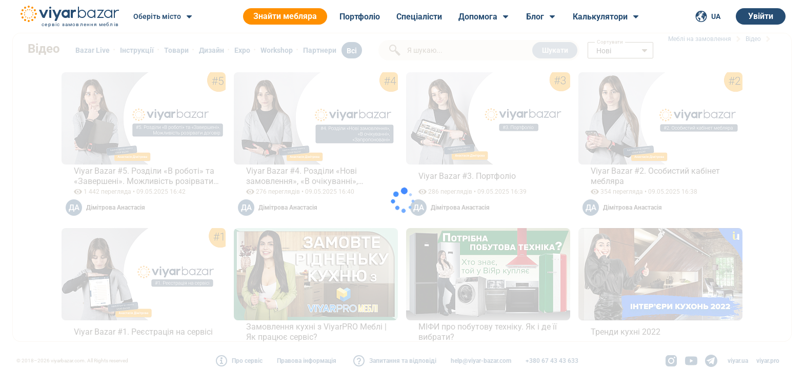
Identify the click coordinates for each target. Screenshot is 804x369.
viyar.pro (767, 360)
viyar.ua (738, 360)
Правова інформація (306, 360)
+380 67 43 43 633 (552, 360)
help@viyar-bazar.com (481, 360)
